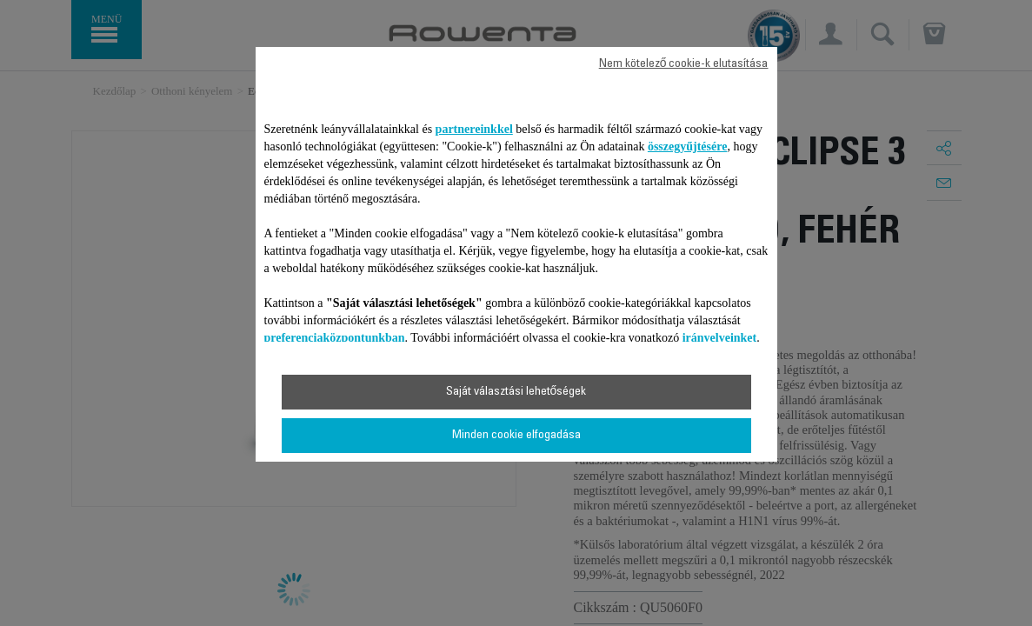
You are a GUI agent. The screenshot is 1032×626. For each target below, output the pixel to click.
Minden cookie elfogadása (516, 436)
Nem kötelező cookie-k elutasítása (684, 64)
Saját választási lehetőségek (516, 392)
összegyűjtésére (688, 146)
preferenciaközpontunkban (334, 337)
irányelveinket (719, 337)
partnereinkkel (474, 129)
